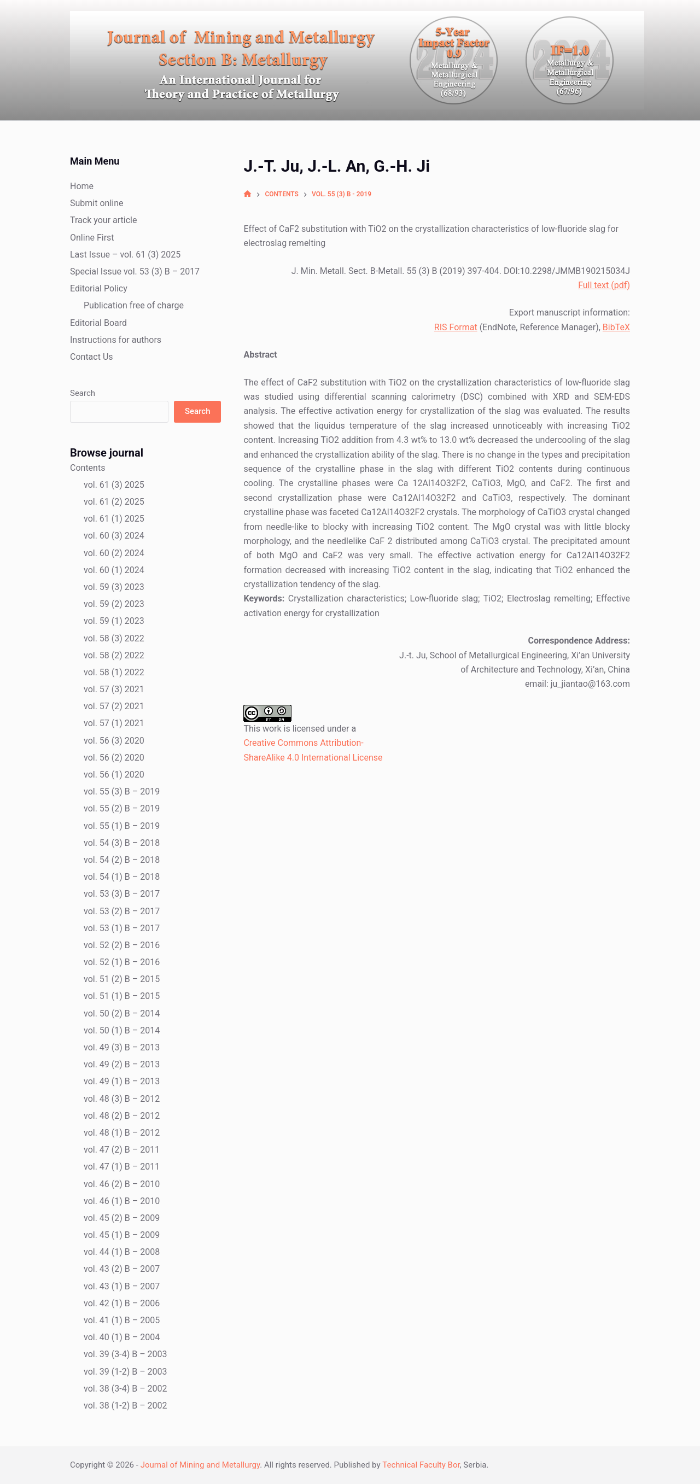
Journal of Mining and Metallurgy (200, 1465)
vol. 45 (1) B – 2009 (122, 1235)
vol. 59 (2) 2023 (114, 604)
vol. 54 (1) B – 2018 (122, 877)
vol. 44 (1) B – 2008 (122, 1252)
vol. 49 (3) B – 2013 (122, 1047)
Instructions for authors (115, 340)
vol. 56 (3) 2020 (114, 740)
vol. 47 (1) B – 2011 (122, 1166)
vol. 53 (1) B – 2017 (122, 928)
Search (82, 393)
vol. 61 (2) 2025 (114, 501)
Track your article (103, 220)
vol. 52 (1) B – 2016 (122, 962)
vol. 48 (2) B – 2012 (122, 1116)
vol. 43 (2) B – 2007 (122, 1269)
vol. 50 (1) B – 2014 (122, 1030)
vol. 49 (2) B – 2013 (122, 1064)
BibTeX (616, 327)
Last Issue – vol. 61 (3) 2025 (125, 254)
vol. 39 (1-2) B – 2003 (125, 1371)
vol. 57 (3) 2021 (114, 689)
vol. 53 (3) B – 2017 (122, 894)
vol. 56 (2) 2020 (114, 757)
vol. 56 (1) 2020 (114, 774)
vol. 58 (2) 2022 (114, 655)
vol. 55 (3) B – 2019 (122, 791)
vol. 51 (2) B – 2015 (122, 979)
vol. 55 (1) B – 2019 (122, 826)
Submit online (97, 203)
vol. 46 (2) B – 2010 (122, 1184)
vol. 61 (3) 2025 (114, 485)
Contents (87, 468)
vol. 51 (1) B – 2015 (122, 996)
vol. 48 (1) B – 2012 (122, 1132)
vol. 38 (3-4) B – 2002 (125, 1388)
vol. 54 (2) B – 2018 (122, 860)
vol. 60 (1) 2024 (114, 570)
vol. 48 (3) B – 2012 (122, 1099)
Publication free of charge (134, 305)
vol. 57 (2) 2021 (114, 706)
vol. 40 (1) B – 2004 (122, 1337)
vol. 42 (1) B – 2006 (122, 1303)
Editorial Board (98, 323)
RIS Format (455, 327)
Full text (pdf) (604, 285)
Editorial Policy (98, 288)
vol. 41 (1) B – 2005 (122, 1320)
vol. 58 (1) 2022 (114, 672)
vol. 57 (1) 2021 (114, 723)
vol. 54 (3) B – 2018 (122, 843)
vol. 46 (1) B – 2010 (122, 1201)
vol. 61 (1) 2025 (114, 518)
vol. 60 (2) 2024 (114, 553)
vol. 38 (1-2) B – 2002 (125, 1405)
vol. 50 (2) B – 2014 (122, 1013)
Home (82, 186)
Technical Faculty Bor (420, 1465)
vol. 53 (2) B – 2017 (122, 911)
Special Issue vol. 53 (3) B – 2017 (135, 271)
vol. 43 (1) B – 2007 (122, 1286)
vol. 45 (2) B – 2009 (122, 1218)
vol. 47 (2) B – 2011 (122, 1149)
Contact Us (91, 357)
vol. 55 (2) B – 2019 (122, 808)
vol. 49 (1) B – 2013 (122, 1081)
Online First (92, 237)
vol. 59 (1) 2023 (114, 621)
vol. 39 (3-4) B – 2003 (125, 1354)
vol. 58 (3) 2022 (114, 638)
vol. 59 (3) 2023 (114, 587)
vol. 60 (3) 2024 (114, 535)
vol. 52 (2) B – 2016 (122, 945)
